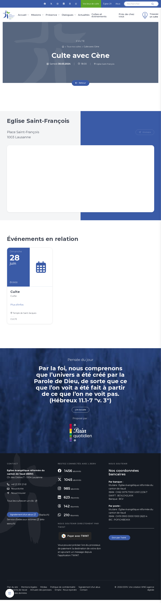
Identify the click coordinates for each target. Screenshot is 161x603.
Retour (82, 83)
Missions (36, 15)
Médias (43, 590)
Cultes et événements (99, 15)
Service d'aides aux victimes (21, 523)
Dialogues (67, 15)
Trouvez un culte (150, 15)
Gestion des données (17, 596)
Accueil (22, 15)
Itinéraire (146, 132)
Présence (51, 15)
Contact (83, 593)
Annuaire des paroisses (41, 593)
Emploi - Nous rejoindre (66, 593)
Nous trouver (18, 496)
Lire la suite (80, 412)
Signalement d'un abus (22, 518)
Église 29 (107, 4)
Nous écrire (17, 492)
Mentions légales (29, 590)
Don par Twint (120, 541)
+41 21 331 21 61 (18, 487)
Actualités (84, 15)
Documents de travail (17, 593)
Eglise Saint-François (104, 64)
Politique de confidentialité (62, 590)
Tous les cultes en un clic (20, 504)
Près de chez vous (126, 15)
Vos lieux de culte (91, 4)
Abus (117, 4)
